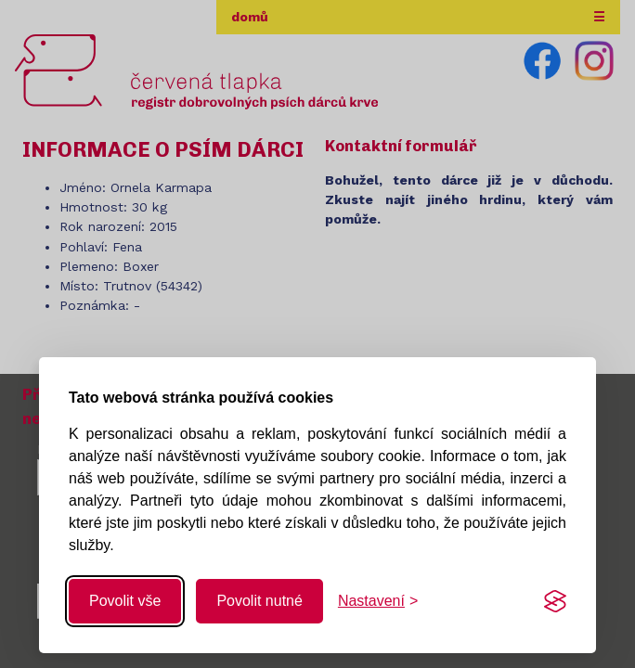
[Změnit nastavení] (378, 601)
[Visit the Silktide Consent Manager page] (555, 601)
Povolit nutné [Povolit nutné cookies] (259, 601)
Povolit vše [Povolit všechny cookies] (125, 601)
